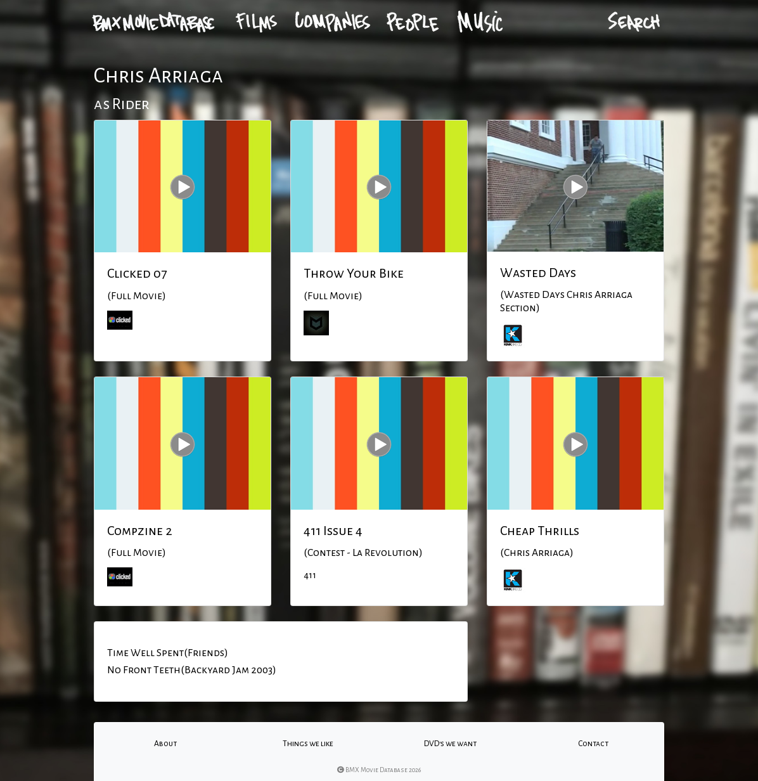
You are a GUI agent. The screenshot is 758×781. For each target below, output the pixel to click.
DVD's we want (450, 743)
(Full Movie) (136, 296)
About (165, 743)
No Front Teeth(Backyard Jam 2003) (191, 670)
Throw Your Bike (354, 273)
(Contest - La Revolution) (363, 552)
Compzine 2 (139, 531)
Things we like (308, 743)
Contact (593, 743)
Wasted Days (538, 273)
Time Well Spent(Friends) (167, 653)
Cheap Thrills (539, 531)
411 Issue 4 (333, 531)
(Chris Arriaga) (537, 552)
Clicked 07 (137, 273)
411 (310, 575)
